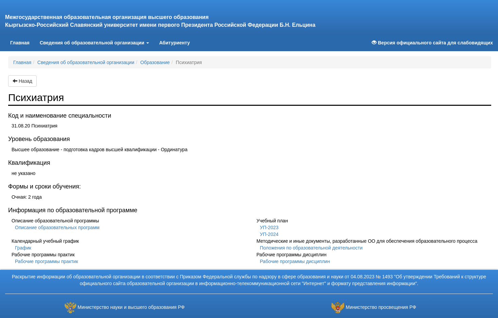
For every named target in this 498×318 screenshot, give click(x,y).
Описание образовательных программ (57, 227)
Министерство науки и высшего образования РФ (131, 307)
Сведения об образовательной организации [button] (94, 42)
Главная (22, 42)
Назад (22, 81)
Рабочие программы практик (46, 261)
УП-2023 (269, 227)
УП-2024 (269, 234)
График (23, 248)
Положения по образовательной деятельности (311, 248)
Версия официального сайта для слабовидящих (432, 42)
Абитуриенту (174, 42)
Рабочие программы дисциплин (295, 261)
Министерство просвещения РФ (381, 307)
